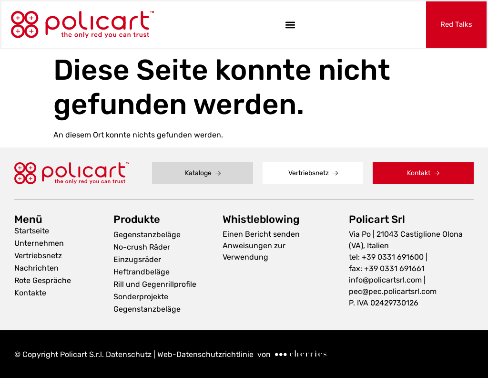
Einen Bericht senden (261, 234)
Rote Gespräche (42, 280)
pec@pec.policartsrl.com (393, 291)
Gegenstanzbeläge (147, 234)
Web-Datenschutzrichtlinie (204, 354)
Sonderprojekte (140, 296)
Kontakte (30, 292)
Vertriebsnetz (38, 255)
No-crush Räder (141, 247)
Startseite (31, 230)
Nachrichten (36, 268)
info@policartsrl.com (385, 279)
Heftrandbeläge (141, 271)
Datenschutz (129, 354)
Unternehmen (39, 243)
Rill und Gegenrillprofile (154, 284)
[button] (290, 24)
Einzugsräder (137, 259)
